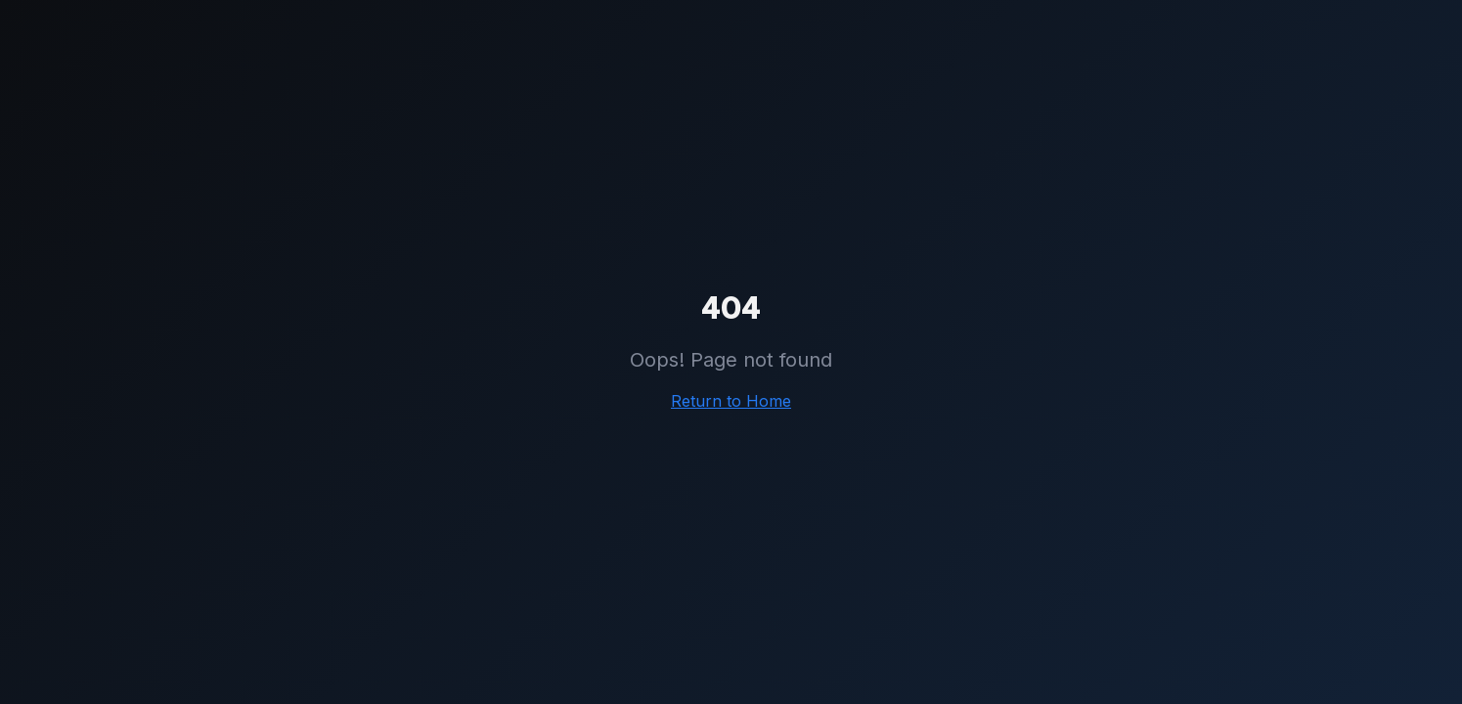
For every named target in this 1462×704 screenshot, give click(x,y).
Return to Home (731, 401)
